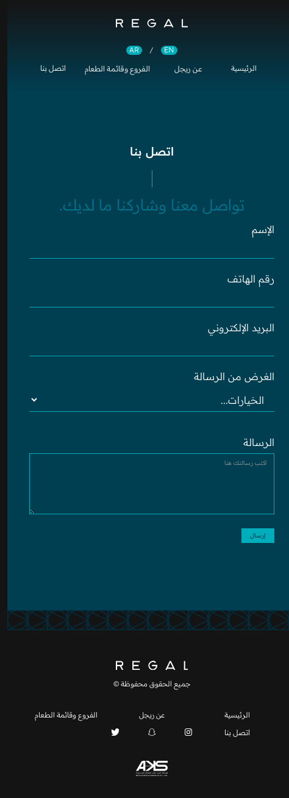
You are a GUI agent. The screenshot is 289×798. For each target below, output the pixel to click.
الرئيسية (236, 68)
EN (162, 50)
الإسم (255, 229)
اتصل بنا (46, 68)
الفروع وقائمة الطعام (110, 69)
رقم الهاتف (243, 278)
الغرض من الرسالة (227, 376)
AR (127, 50)
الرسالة (251, 442)
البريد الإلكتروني (234, 327)
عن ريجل (181, 69)
